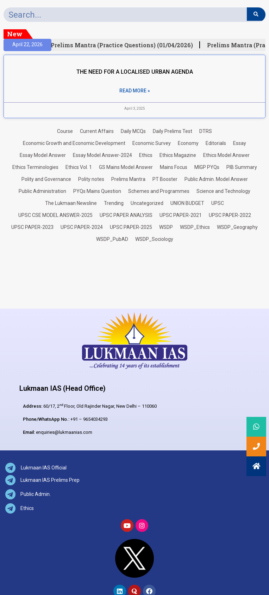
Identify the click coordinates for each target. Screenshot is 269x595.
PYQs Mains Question (97, 191)
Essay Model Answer (43, 155)
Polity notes (91, 179)
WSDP (166, 227)
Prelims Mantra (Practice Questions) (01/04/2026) (124, 45)
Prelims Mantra (128, 179)
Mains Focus (173, 167)
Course (65, 131)
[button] (256, 466)
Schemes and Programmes (158, 191)
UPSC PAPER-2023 (32, 227)
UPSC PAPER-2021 (180, 215)
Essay (239, 143)
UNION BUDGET (187, 203)
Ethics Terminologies (35, 167)
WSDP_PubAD (112, 239)
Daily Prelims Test (172, 131)
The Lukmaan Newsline (71, 203)
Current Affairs (97, 131)
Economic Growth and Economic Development (74, 143)
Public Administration (42, 191)
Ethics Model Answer (226, 155)
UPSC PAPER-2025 (131, 227)
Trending (114, 203)
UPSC (217, 203)
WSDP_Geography (237, 227)
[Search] (256, 14)
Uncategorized (147, 203)
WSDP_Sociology (154, 239)
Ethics (145, 155)
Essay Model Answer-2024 (102, 155)
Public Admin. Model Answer (216, 179)
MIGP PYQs (206, 167)
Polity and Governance (46, 179)
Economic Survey (151, 143)
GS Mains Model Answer (126, 167)
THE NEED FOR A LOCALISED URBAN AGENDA (134, 71)
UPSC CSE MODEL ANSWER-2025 (55, 215)
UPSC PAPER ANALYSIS (126, 215)
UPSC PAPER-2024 (82, 227)
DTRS (205, 131)
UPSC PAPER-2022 (230, 215)
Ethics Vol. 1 (78, 167)
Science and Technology (223, 191)
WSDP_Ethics (195, 227)
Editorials (216, 143)
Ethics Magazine (177, 155)
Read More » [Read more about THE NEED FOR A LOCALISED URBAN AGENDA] (134, 90)
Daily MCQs (133, 131)
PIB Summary (241, 167)
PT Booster (164, 179)
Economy (188, 143)
